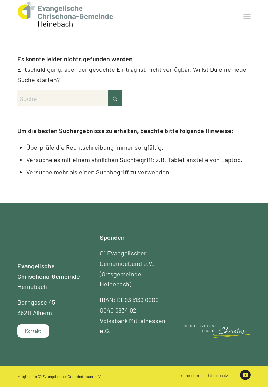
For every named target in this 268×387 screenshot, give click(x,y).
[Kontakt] (33, 331)
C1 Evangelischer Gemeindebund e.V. (70, 376)
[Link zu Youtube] (245, 375)
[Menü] (247, 15)
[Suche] (69, 98)
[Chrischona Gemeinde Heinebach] (65, 14)
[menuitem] (247, 15)
